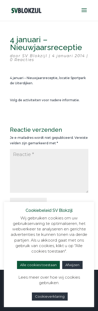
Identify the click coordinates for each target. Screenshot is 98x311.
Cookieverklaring (50, 296)
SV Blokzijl (34, 55)
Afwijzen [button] (72, 265)
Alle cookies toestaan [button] (38, 265)
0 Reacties (22, 59)
